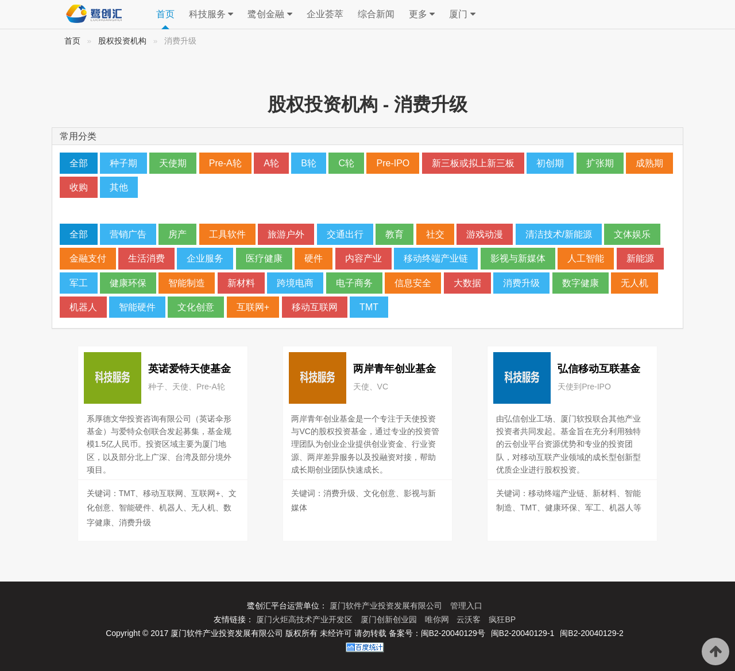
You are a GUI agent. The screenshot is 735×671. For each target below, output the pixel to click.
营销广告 (128, 234)
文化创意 (195, 307)
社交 (435, 234)
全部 (78, 163)
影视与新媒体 (518, 258)
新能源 (640, 258)
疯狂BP (502, 619)
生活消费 (146, 258)
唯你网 (438, 619)
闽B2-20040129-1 (523, 633)
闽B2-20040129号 (453, 633)
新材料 (241, 283)
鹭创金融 (269, 14)
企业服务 (205, 258)
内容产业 (363, 258)
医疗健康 (264, 258)
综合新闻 (376, 14)
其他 (119, 187)
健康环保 (128, 283)
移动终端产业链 (436, 258)
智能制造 (186, 283)
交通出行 (345, 234)
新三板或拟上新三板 (473, 163)
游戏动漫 (484, 234)
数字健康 (580, 283)
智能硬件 (137, 307)
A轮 (271, 163)
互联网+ (253, 307)
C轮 (346, 163)
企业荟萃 (325, 14)
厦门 (462, 14)
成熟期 (649, 163)
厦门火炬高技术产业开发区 (305, 619)
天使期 (173, 163)
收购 (78, 187)
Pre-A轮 (225, 163)
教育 (394, 234)
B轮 (308, 163)
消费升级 (521, 283)
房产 (177, 234)
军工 (78, 283)
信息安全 (412, 283)
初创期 (550, 163)
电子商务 (354, 283)
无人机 (634, 283)
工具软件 (227, 234)
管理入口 (466, 605)
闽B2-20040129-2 (592, 633)
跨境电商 (295, 283)
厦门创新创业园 (390, 619)
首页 (165, 14)
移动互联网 (315, 307)
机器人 (83, 307)
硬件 (313, 258)
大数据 (467, 283)
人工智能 (585, 258)
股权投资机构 (122, 41)
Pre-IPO (392, 163)
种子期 (123, 163)
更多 (422, 14)
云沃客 (470, 619)
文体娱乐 (632, 234)
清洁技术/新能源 (558, 234)
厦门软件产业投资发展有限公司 (387, 605)
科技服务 (211, 14)
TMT (368, 307)
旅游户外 (286, 234)
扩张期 (600, 163)
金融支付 (87, 258)
